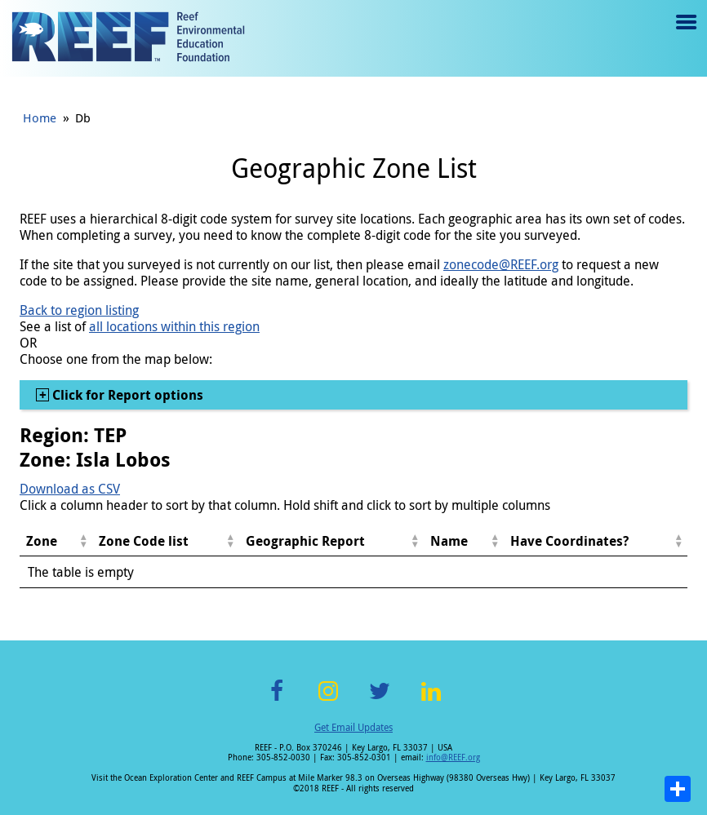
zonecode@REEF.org (500, 264)
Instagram (328, 700)
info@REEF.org (453, 757)
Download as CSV (70, 489)
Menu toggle (684, 34)
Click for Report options (126, 395)
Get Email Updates (353, 726)
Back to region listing (79, 310)
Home (39, 117)
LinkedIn (430, 700)
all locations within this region (174, 326)
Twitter (379, 700)
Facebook (276, 700)
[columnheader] (56, 541)
